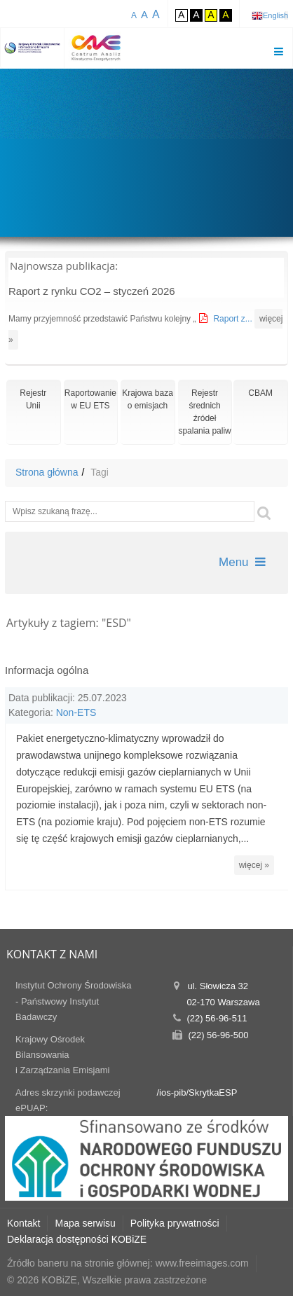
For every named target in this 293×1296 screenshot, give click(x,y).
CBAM (260, 393)
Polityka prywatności (174, 1223)
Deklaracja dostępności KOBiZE (76, 1239)
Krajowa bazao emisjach (147, 399)
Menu (242, 562)
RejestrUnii (33, 399)
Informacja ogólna (46, 670)
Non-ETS (76, 712)
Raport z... (233, 319)
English (275, 15)
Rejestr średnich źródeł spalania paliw (204, 412)
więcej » (254, 865)
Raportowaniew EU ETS (90, 399)
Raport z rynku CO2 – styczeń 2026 (91, 291)
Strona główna (47, 472)
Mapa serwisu (85, 1223)
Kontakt (23, 1223)
